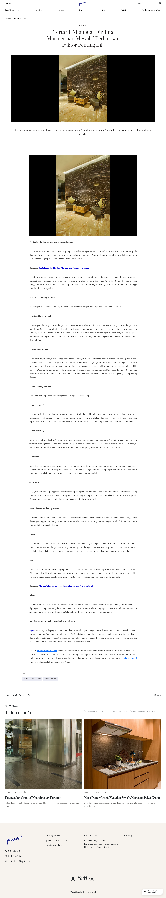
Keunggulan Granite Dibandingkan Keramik (33, 797)
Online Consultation (151, 10)
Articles (8, 19)
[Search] (148, 3)
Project (61, 10)
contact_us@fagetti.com (19, 861)
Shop (81, 10)
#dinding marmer (50, 678)
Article (102, 10)
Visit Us (123, 10)
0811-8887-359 (15, 856)
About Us (38, 10)
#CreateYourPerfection (32, 678)
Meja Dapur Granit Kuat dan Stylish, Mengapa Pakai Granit (122, 797)
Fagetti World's (12, 10)
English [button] (8, 3)
